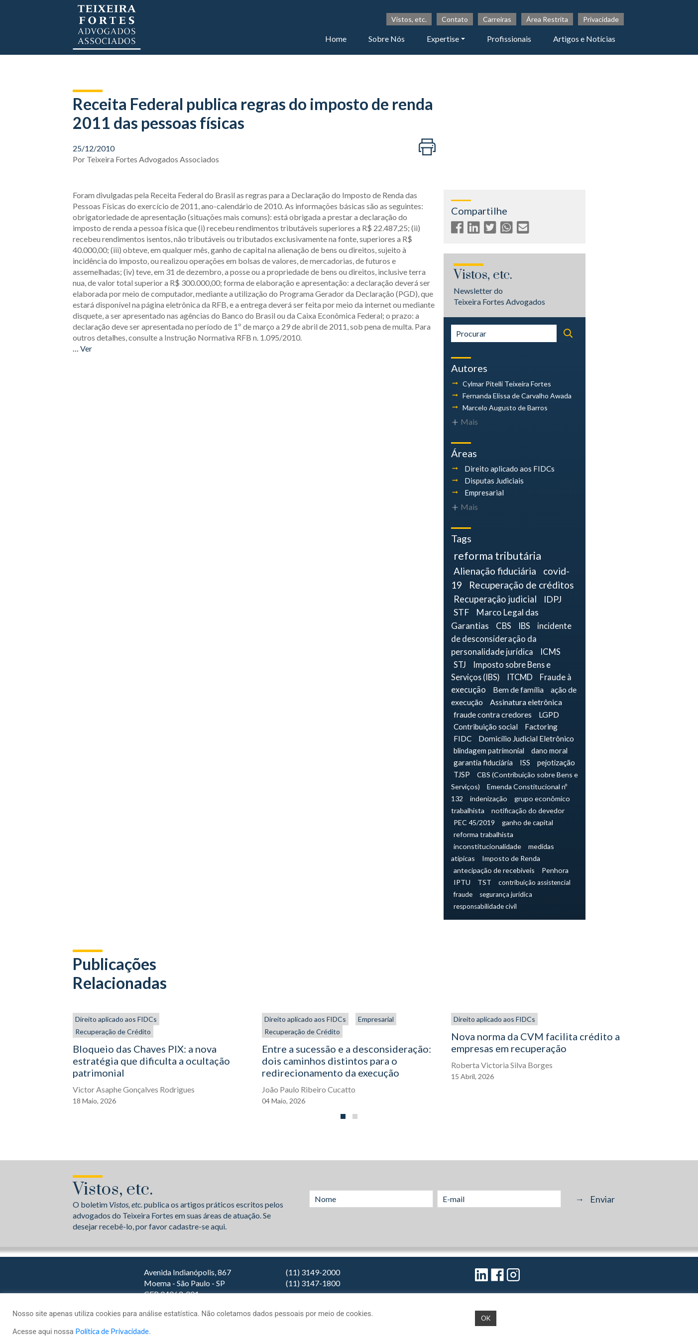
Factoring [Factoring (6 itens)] (541, 726)
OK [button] (485, 1318)
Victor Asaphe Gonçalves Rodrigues (134, 1089)
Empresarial (484, 492)
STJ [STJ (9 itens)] (460, 664)
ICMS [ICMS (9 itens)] (550, 651)
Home (336, 38)
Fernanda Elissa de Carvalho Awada (517, 395)
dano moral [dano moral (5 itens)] (549, 750)
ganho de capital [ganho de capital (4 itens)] (527, 822)
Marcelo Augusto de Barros (505, 407)
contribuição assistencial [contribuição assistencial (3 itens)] (534, 882)
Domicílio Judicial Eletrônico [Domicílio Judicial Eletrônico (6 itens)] (526, 738)
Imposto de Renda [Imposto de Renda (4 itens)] (511, 858)
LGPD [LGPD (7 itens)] (549, 714)
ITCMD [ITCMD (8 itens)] (520, 677)
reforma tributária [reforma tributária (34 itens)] (497, 555)
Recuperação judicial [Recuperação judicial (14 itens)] (495, 599)
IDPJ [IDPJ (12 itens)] (553, 599)
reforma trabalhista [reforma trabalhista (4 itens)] (483, 834)
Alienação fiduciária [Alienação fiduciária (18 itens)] (495, 571)
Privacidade (601, 19)
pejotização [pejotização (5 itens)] (556, 762)
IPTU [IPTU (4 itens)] (462, 882)
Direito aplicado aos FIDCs (510, 468)
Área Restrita (547, 19)
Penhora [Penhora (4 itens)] (555, 870)
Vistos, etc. (409, 19)
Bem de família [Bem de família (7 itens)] (518, 689)
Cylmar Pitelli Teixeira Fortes (507, 383)
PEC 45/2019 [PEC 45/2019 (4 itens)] (474, 822)
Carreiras (497, 19)
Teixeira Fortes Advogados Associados (153, 159)
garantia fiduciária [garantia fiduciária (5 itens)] (483, 762)
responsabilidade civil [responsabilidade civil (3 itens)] (485, 906)
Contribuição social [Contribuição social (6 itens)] (486, 726)
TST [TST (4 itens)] (484, 882)
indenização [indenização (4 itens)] (488, 798)
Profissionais (509, 38)
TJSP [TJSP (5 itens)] (462, 774)
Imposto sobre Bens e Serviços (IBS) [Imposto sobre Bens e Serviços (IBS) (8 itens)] (501, 671)
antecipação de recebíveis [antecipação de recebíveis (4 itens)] (494, 870)
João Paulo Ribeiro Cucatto (308, 1089)
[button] (343, 1116)
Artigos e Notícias (584, 38)
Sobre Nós (386, 38)
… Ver (82, 348)
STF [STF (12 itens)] (461, 612)
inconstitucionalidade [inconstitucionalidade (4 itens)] (487, 846)
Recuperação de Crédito (113, 1031)
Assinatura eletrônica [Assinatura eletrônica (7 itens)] (526, 702)
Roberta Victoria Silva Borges (502, 1065)
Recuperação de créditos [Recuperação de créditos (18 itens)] (521, 585)
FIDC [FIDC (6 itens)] (462, 738)
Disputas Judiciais (494, 480)
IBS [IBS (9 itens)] (524, 625)
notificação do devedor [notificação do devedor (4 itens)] (528, 810)
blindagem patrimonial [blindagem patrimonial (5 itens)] (489, 750)
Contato (455, 19)
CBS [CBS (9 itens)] (503, 625)
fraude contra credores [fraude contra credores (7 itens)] (493, 714)
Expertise (443, 38)
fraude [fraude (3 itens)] (463, 894)
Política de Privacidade (112, 1331)
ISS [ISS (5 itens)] (525, 762)
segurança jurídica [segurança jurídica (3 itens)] (505, 894)
